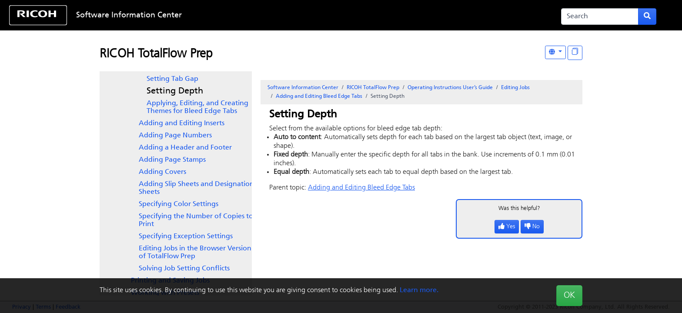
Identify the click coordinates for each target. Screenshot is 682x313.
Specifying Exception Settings (186, 236)
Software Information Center (129, 15)
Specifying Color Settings (178, 204)
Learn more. (419, 290)
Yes (506, 226)
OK (569, 295)
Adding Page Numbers (175, 135)
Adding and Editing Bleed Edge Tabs (319, 96)
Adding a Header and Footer (185, 147)
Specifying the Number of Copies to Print (196, 220)
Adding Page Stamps (172, 159)
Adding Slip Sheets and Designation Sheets (196, 188)
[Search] (600, 16)
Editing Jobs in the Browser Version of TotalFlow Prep (195, 252)
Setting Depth (175, 91)
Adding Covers (162, 172)
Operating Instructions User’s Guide (450, 87)
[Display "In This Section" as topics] (575, 53)
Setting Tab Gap (172, 79)
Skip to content (311, 15)
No (532, 226)
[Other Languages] (555, 52)
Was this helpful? (519, 208)
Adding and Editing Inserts (181, 123)
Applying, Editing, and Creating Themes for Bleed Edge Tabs (197, 107)
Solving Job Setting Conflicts (184, 268)
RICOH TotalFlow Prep (156, 54)
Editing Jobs (515, 87)
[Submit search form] (647, 16)
